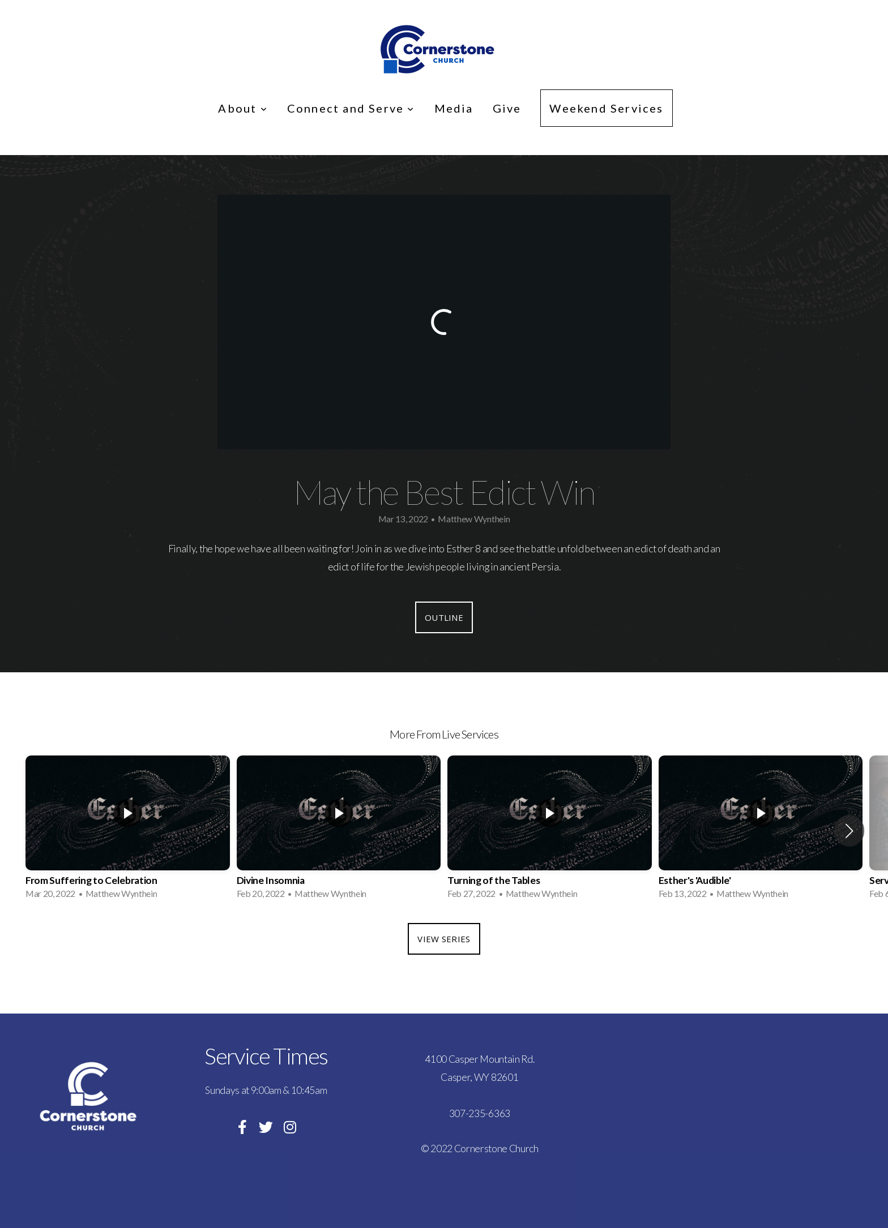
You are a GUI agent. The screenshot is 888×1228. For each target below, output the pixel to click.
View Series (443, 938)
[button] (849, 830)
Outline (444, 617)
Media (453, 108)
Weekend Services (606, 108)
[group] (127, 830)
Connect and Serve (351, 108)
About (242, 108)
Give (507, 108)
